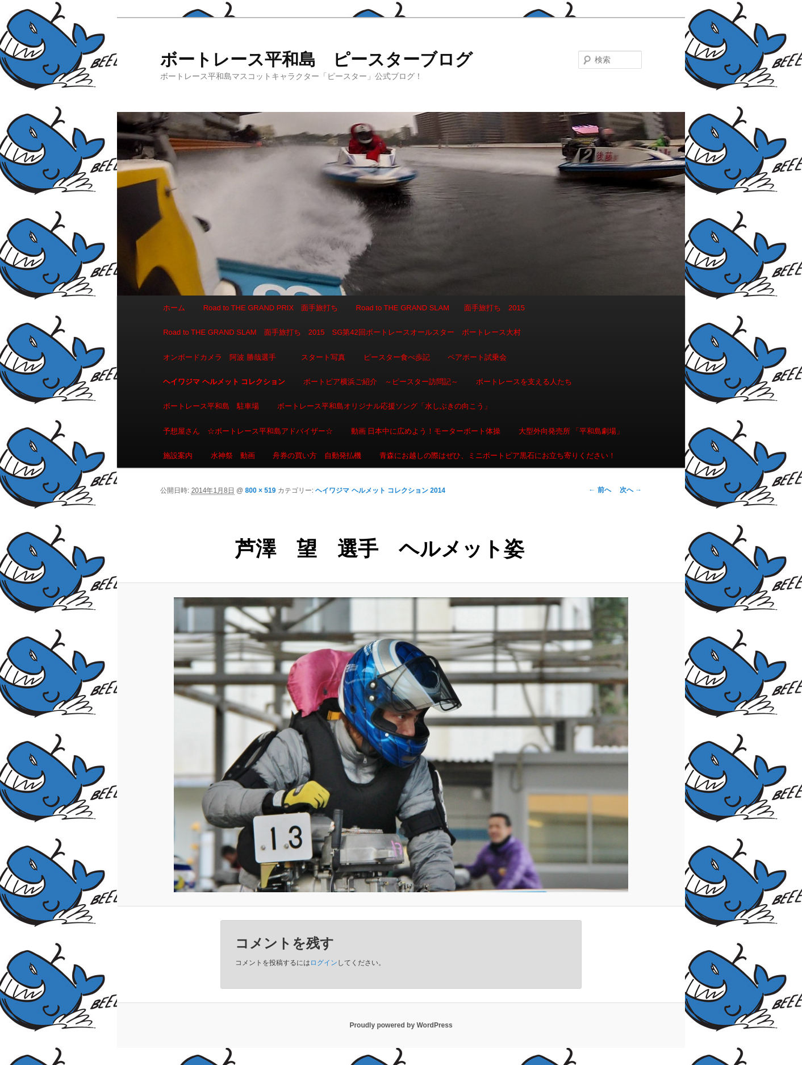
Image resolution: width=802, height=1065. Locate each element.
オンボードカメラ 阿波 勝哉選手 (223, 357)
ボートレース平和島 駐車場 (211, 406)
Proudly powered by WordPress (400, 1025)
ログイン (323, 963)
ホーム (174, 307)
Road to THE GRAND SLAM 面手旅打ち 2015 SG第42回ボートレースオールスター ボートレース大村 (342, 332)
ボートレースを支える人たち (524, 381)
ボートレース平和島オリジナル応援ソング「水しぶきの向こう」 (384, 406)
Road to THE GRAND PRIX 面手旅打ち (270, 307)
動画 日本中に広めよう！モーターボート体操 (426, 431)
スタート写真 (323, 357)
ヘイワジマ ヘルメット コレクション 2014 (380, 490)
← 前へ (599, 490)
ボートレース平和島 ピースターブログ (316, 59)
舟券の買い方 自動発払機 (317, 455)
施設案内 (178, 455)
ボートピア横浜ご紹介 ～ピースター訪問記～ (380, 381)
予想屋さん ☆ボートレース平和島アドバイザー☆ (248, 431)
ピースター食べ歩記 (397, 357)
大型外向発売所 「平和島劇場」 (571, 431)
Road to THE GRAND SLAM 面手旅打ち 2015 (440, 307)
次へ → (631, 490)
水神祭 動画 (233, 455)
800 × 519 (260, 490)
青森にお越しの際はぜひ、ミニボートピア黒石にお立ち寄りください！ (497, 455)
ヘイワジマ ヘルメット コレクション (224, 381)
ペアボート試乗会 (477, 357)
